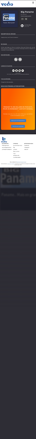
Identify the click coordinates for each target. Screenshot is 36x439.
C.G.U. (14, 153)
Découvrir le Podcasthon (18, 121)
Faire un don (16, 151)
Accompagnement (6, 147)
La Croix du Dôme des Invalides (27, 25)
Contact (15, 149)
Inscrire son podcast (18, 126)
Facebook (26, 145)
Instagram (26, 147)
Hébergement (5, 145)
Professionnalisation (7, 149)
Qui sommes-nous (17, 145)
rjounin (25, 14)
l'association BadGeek (11, 164)
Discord (26, 149)
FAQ (14, 147)
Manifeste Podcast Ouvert (21, 162)
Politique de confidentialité (16, 156)
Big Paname (27, 12)
